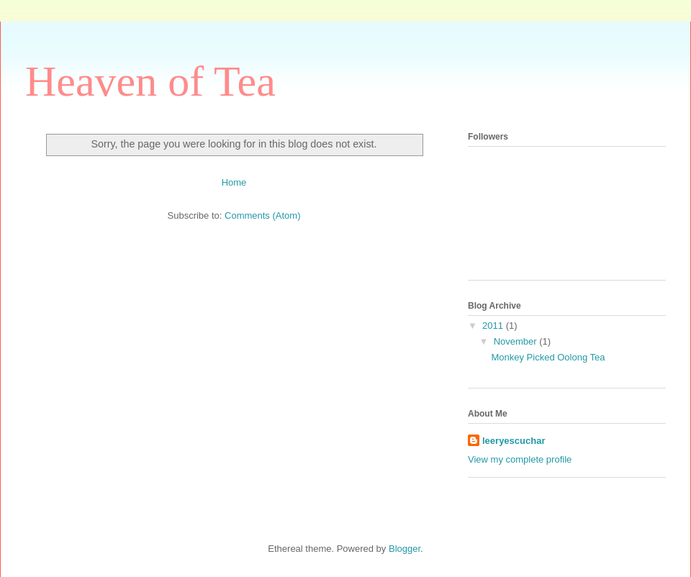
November (517, 341)
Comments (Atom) (262, 215)
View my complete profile (520, 459)
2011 (494, 325)
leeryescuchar (513, 440)
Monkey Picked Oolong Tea (548, 357)
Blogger (404, 548)
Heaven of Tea (150, 81)
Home (234, 182)
